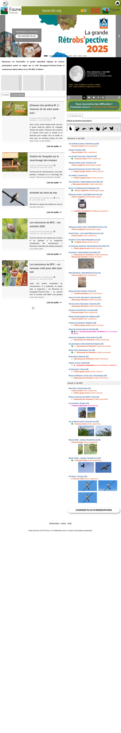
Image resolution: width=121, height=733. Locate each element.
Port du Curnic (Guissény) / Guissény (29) (84, 304)
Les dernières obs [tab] (75, 116)
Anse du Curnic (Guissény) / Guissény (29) (85, 297)
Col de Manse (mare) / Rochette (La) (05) (84, 144)
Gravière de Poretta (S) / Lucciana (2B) (83, 310)
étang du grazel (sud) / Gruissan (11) (82, 163)
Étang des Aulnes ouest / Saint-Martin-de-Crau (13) (88, 227)
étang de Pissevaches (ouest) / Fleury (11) (84, 169)
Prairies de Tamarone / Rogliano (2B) (82, 323)
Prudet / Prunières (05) (77, 150)
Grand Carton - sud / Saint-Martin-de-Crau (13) (86, 233)
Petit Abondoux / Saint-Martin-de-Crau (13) (85, 273)
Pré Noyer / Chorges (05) (78, 476)
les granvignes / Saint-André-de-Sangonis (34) (86, 344)
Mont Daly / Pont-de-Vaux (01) (80, 388)
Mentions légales (54, 523)
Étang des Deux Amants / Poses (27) (82, 291)
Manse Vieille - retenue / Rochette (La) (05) (85, 440)
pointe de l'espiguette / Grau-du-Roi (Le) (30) (85, 337)
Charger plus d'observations (94, 510)
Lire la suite (54, 146)
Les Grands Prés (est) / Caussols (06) (83, 156)
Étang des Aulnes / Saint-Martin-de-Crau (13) (85, 194)
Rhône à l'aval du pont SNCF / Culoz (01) (84, 397)
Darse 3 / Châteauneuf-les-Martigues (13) (84, 188)
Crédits (69, 523)
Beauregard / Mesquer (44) (79, 356)
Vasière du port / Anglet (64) (79, 363)
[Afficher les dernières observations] (79, 121)
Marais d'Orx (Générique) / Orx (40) (82, 350)
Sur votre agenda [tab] (18, 95)
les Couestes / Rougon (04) (79, 403)
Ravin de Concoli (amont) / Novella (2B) (83, 329)
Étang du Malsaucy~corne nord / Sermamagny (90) (88, 376)
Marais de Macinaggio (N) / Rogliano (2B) (84, 316)
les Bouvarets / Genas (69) (79, 369)
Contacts (63, 523)
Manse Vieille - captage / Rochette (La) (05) (85, 458)
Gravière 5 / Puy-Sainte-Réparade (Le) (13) (84, 240)
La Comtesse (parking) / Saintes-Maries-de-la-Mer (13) (89, 246)
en (85, 10)
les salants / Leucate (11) (78, 175)
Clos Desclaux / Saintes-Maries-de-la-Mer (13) (86, 182)
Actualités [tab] (5, 95)
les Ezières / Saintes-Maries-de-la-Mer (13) (84, 252)
